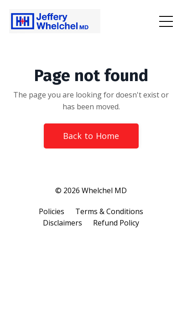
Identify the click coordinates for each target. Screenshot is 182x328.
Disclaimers (62, 223)
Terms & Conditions (109, 211)
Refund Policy (116, 223)
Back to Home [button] (91, 135)
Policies (51, 211)
